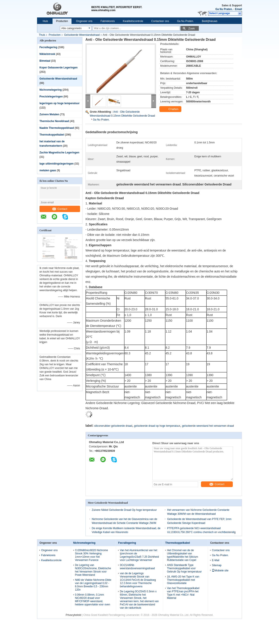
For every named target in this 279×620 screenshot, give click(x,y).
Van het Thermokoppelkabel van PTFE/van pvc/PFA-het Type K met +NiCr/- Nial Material (183, 593)
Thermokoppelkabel (51, 134)
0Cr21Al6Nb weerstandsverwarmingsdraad (137, 567)
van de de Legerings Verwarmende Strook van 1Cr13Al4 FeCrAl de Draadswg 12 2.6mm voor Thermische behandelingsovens (138, 580)
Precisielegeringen (51, 96)
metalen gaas (47, 170)
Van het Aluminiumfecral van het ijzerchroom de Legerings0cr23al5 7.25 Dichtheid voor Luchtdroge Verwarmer (139, 555)
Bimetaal (44, 60)
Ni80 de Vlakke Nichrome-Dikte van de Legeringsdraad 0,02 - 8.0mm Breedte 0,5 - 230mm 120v (93, 584)
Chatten (170, 109)
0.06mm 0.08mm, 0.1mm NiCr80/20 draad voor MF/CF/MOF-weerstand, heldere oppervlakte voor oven (92, 599)
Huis (45, 21)
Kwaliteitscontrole (133, 21)
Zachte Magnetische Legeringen (59, 152)
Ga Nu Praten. (224, 9)
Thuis (42, 34)
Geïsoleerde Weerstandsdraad (82, 34)
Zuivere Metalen (49, 114)
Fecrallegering (48, 47)
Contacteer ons (160, 21)
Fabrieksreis (107, 21)
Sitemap (216, 565)
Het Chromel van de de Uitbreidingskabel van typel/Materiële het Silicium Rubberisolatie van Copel (182, 555)
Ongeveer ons (84, 21)
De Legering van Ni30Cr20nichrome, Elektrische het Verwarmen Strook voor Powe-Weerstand (93, 570)
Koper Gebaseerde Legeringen (58, 67)
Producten (62, 21)
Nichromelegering (50, 89)
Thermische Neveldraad (54, 121)
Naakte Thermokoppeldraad (56, 127)
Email (238, 9)
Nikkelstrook (47, 54)
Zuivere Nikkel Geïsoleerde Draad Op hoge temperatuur (124, 509)
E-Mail (215, 560)
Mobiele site (220, 570)
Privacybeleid (73, 615)
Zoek (191, 28)
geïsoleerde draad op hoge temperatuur (157, 425)
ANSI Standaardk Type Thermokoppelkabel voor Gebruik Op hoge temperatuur (184, 568)
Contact (59, 209)
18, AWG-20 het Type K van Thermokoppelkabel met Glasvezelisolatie (183, 580)
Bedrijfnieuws (209, 21)
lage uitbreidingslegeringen (56, 163)
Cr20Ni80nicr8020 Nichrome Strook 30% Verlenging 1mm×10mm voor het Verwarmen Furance (91, 555)
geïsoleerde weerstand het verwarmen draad (208, 425)
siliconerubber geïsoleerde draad (113, 425)
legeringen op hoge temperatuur (59, 103)
